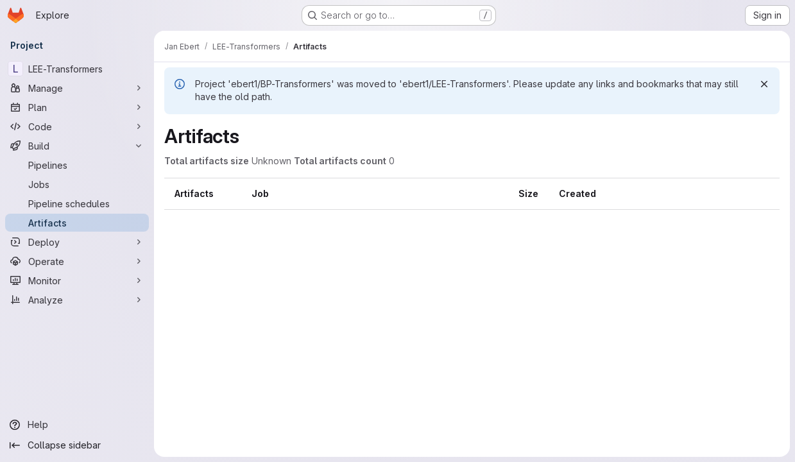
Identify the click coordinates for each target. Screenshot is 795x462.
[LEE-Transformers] (77, 69)
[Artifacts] (77, 223)
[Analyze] (77, 300)
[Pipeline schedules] (77, 203)
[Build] (77, 146)
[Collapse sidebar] (77, 445)
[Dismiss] (764, 84)
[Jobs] (77, 184)
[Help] (77, 425)
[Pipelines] (77, 165)
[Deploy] (77, 242)
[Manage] (77, 88)
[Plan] (77, 107)
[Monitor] (77, 280)
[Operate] (77, 261)
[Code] (77, 126)
